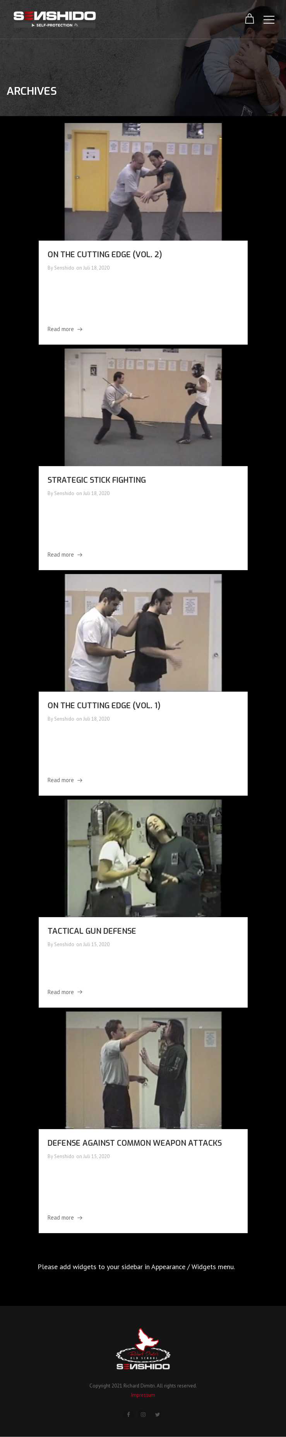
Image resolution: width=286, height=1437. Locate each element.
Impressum (143, 1395)
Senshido (64, 268)
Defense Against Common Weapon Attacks (135, 1143)
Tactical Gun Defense (92, 931)
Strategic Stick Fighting (97, 480)
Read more (61, 329)
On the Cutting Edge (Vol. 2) (105, 254)
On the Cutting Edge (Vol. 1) (104, 706)
